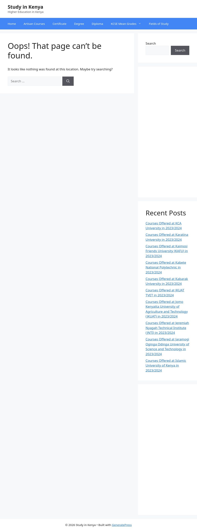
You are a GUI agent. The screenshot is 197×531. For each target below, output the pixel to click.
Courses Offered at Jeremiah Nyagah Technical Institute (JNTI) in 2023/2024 (167, 328)
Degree (79, 24)
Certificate (59, 24)
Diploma (97, 24)
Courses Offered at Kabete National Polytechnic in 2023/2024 (166, 267)
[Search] (68, 81)
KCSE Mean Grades (128, 23)
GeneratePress (122, 525)
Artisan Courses (34, 24)
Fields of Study (159, 24)
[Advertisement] (167, 132)
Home (12, 24)
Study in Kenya (25, 6)
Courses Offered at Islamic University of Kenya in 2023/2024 (166, 365)
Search (151, 43)
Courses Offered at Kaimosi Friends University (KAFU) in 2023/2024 (167, 251)
